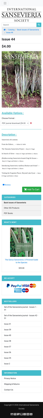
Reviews (7, 185)
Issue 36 (7, 352)
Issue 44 (9, 32)
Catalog (11, 30)
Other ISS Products (11, 208)
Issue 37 (7, 347)
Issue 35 (7, 358)
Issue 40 (7, 335)
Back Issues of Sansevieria (28, 30)
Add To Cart (31, 189)
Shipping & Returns (12, 384)
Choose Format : (9, 118)
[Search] (19, 25)
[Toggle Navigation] (5, 3)
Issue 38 (7, 341)
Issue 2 (7, 364)
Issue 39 (7, 330)
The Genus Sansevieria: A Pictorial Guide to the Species (21, 261)
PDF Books (8, 213)
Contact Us (8, 390)
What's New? (10, 222)
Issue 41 (7, 324)
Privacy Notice (10, 378)
